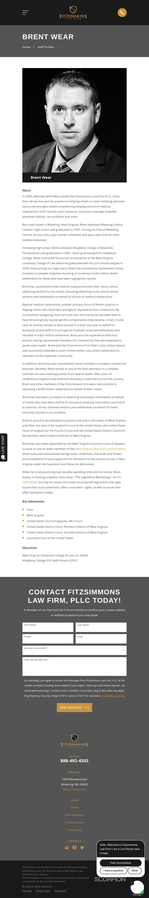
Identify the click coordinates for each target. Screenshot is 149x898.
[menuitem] (27, 891)
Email (80, 636)
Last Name (83, 625)
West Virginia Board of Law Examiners (100, 449)
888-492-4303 (74, 760)
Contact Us (74, 830)
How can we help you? (36, 659)
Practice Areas (74, 822)
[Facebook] (74, 847)
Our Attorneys (74, 815)
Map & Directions (74, 789)
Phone (27, 636)
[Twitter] (82, 847)
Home (74, 807)
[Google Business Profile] (67, 847)
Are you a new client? (35, 648)
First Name (30, 625)
